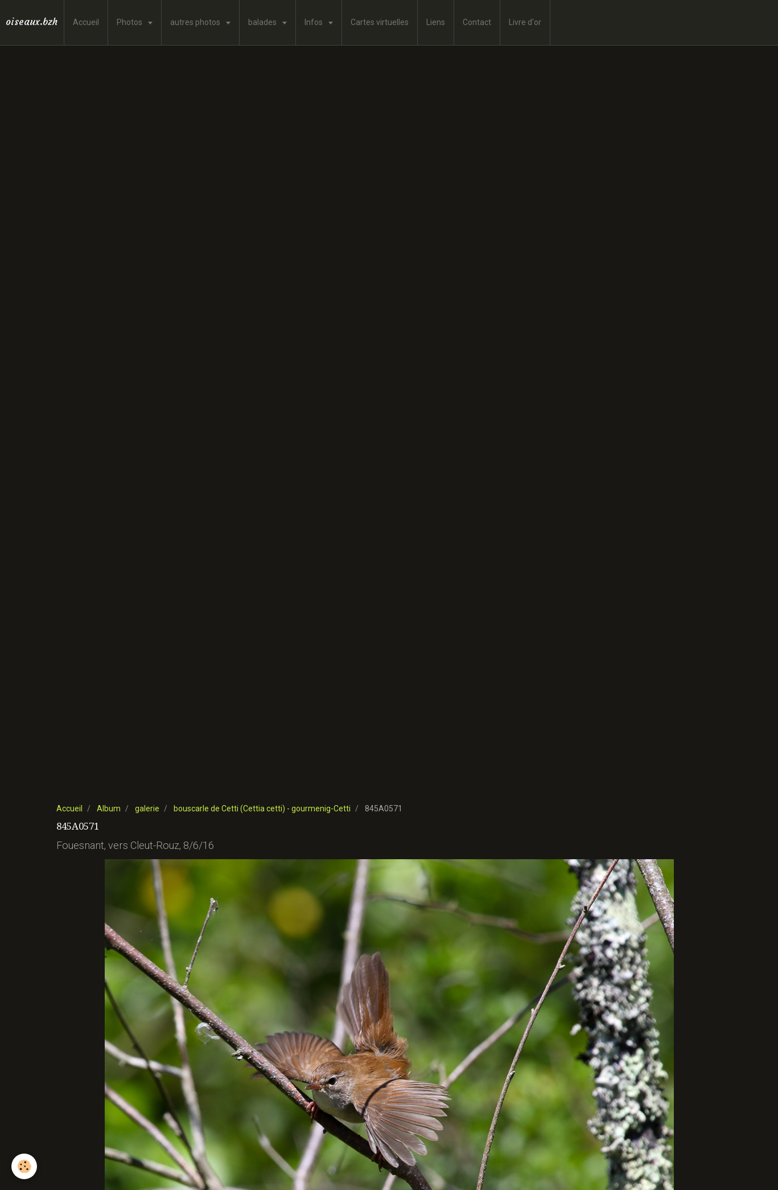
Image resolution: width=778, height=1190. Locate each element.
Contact (477, 22)
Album (109, 808)
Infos (314, 22)
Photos (130, 22)
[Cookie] (24, 1166)
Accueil (86, 22)
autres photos (196, 22)
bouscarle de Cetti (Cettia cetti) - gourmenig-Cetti (262, 808)
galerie (147, 808)
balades (263, 22)
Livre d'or (525, 22)
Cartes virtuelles (380, 22)
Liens (435, 22)
